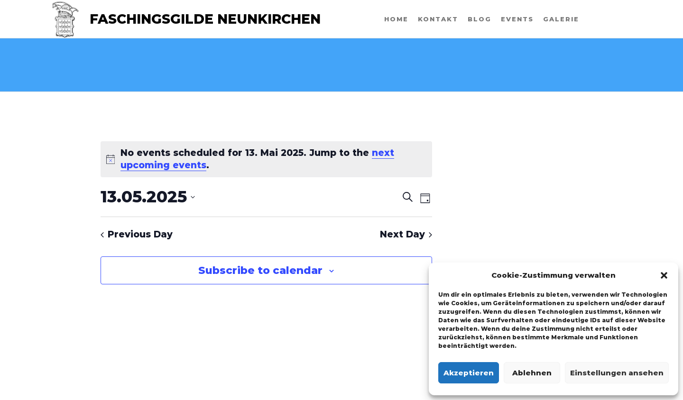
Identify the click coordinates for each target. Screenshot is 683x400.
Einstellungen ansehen (617, 372)
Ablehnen (532, 372)
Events (517, 19)
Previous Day (137, 234)
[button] (664, 275)
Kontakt (438, 19)
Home (396, 19)
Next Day (406, 234)
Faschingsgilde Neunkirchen (205, 19)
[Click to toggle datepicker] (148, 197)
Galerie (561, 19)
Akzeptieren (468, 372)
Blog (479, 19)
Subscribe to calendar (260, 270)
